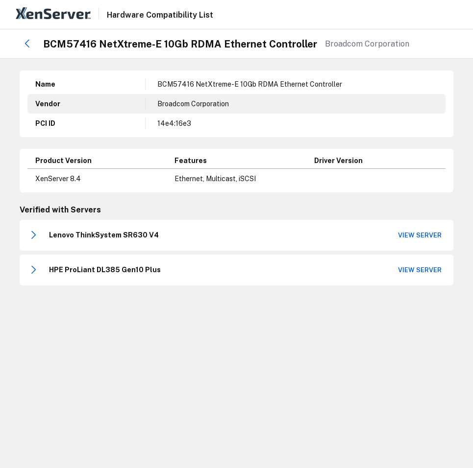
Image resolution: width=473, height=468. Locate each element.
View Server (420, 235)
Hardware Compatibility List (160, 15)
